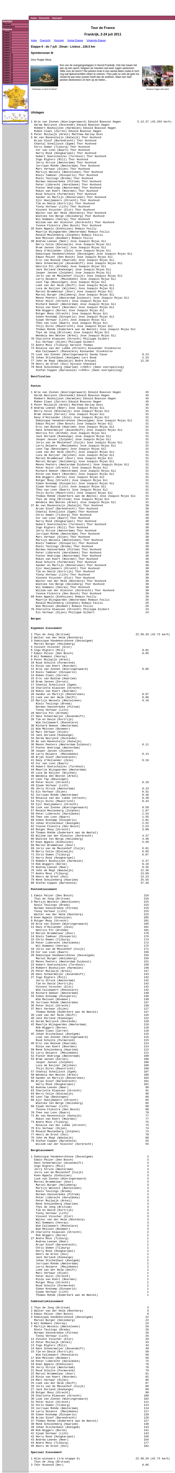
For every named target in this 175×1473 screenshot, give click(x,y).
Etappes (7, 29)
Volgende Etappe (96, 40)
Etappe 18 (8, 75)
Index (34, 18)
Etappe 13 (8, 62)
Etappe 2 (7, 35)
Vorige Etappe (75, 40)
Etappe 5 (7, 42)
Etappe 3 (7, 37)
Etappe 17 (8, 72)
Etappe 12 (8, 60)
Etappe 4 (7, 40)
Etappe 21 (8, 82)
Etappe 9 (7, 52)
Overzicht (44, 18)
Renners (7, 24)
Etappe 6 (7, 45)
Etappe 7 (7, 47)
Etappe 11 (8, 57)
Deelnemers (9, 27)
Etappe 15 (8, 67)
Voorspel (57, 18)
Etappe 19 (8, 77)
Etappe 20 (8, 80)
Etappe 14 (8, 65)
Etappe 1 (7, 32)
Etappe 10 (8, 55)
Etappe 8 (7, 50)
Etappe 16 (8, 70)
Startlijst (7, 21)
